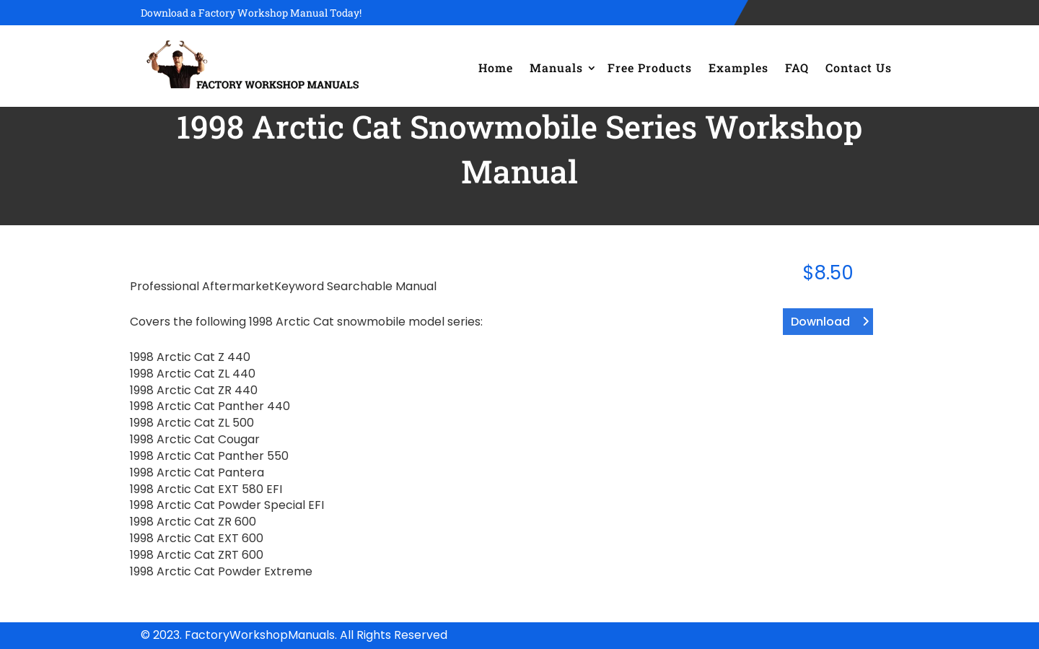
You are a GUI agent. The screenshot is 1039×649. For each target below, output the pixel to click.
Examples (738, 67)
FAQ (797, 67)
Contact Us (858, 67)
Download (820, 321)
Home (495, 67)
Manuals (556, 67)
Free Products (650, 67)
